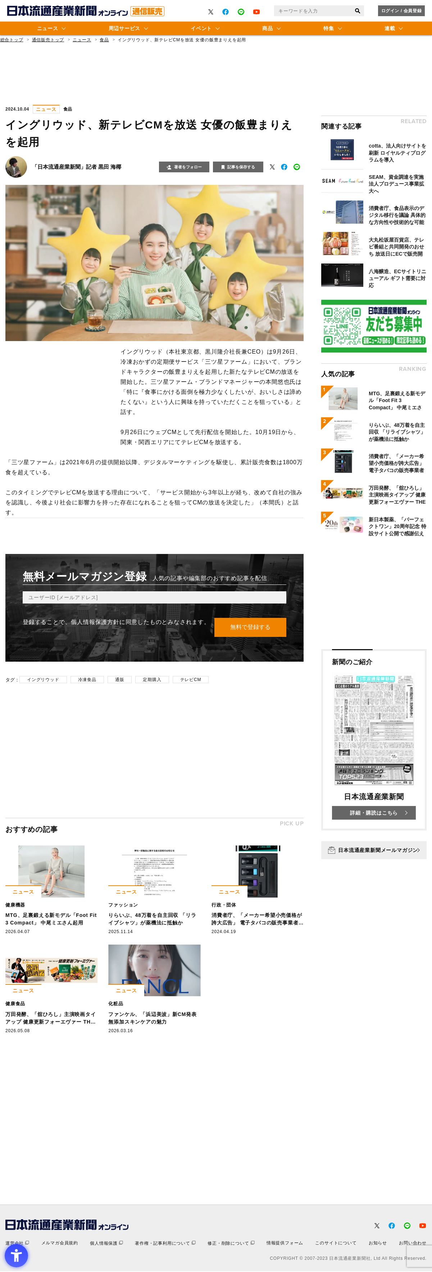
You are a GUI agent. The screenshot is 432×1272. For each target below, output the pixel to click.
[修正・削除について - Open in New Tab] (231, 1243)
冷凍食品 (87, 679)
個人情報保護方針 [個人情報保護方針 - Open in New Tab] (95, 622)
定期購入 (152, 679)
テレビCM (190, 679)
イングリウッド (43, 679)
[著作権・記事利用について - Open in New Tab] (165, 1243)
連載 (390, 28)
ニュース (47, 28)
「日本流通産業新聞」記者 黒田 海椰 (76, 167)
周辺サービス (124, 28)
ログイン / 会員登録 (401, 10)
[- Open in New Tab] (210, 11)
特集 (328, 28)
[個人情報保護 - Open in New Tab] (106, 1243)
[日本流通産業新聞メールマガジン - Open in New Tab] (374, 850)
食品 (104, 40)
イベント (201, 28)
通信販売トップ (48, 40)
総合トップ (11, 40)
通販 (119, 679)
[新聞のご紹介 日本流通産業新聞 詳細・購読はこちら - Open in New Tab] (374, 739)
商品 (267, 28)
